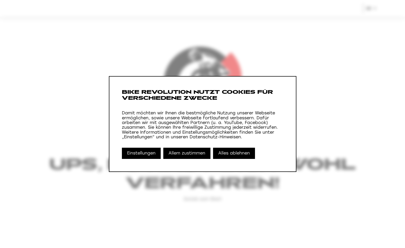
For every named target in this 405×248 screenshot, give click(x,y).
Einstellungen (141, 153)
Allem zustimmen (187, 153)
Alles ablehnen (234, 153)
